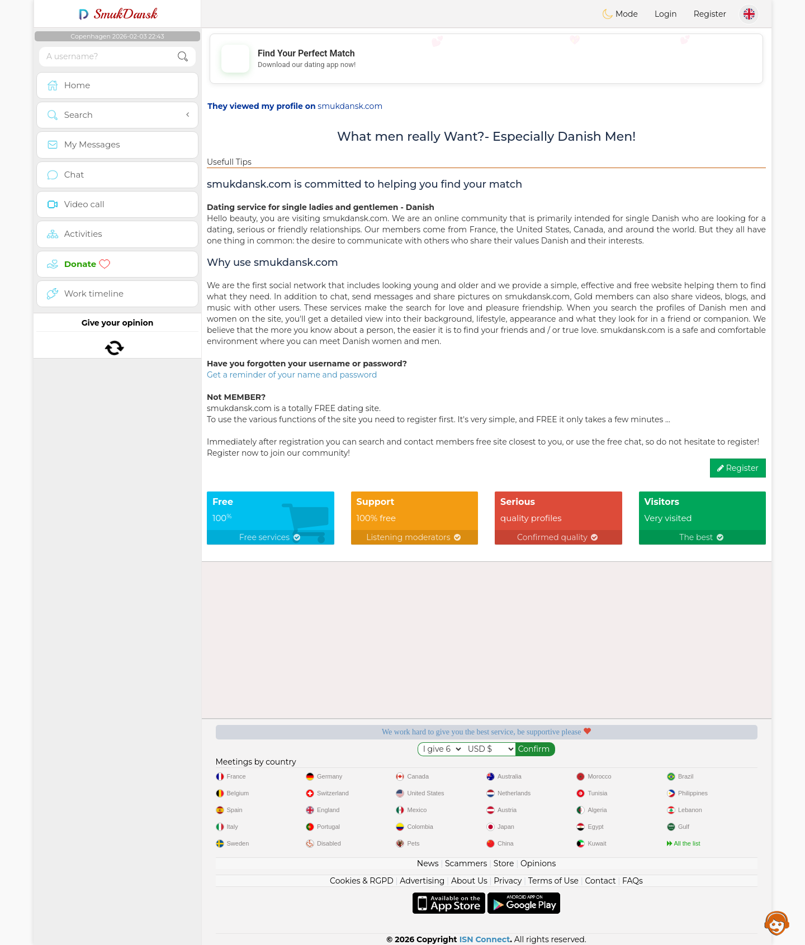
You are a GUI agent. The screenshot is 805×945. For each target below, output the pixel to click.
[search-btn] (183, 56)
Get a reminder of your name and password (292, 375)
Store (504, 863)
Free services (270, 537)
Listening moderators (414, 537)
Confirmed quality (558, 537)
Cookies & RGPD (362, 881)
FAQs (632, 881)
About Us (469, 881)
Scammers (466, 863)
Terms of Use (553, 881)
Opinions (538, 863)
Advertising (422, 881)
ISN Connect (485, 939)
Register (710, 14)
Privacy (508, 881)
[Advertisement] (486, 59)
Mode (620, 14)
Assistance (777, 923)
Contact (600, 881)
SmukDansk (117, 14)
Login (666, 14)
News (428, 863)
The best (702, 537)
